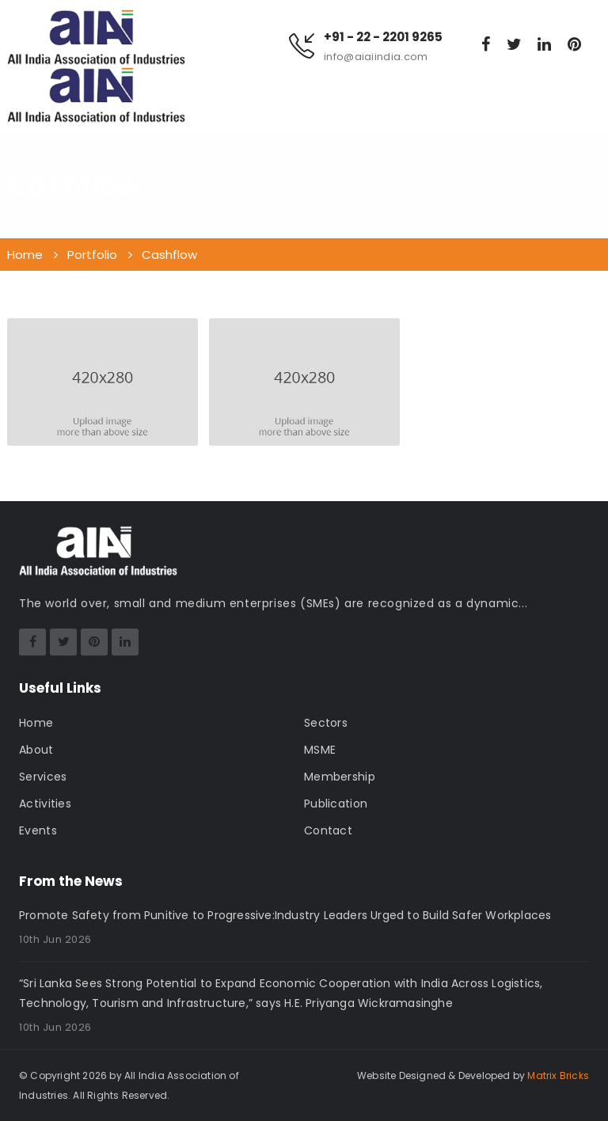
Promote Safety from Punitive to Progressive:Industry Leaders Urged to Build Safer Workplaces (285, 915)
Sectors (326, 723)
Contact (328, 830)
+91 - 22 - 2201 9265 (383, 37)
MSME (320, 750)
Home (36, 723)
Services (42, 777)
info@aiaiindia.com (376, 56)
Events (38, 830)
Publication (335, 803)
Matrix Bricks (558, 1075)
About (36, 750)
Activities (45, 803)
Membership (339, 777)
